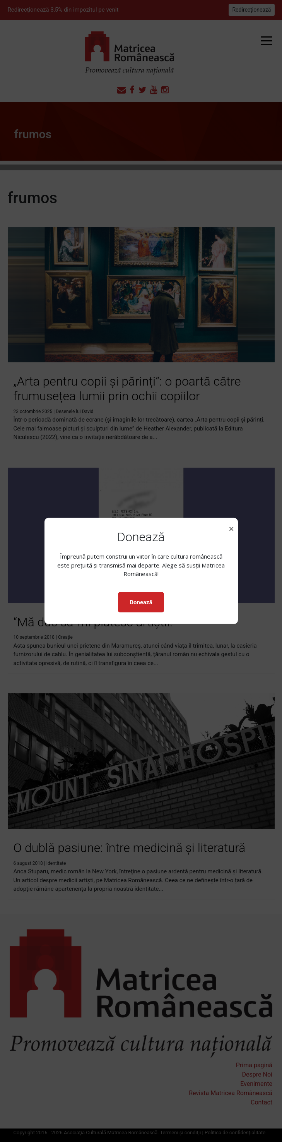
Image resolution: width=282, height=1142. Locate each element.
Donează (141, 602)
